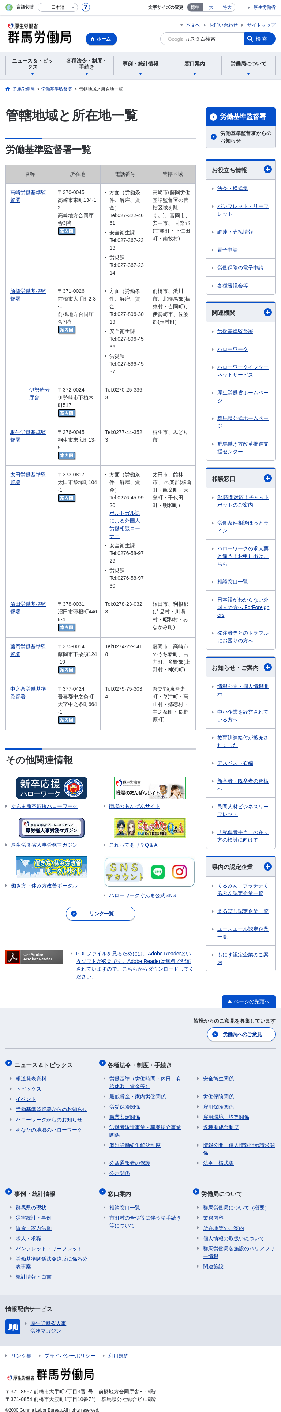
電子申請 (227, 250)
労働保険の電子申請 (240, 268)
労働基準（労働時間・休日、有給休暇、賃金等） (145, 1078)
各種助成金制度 (221, 1123)
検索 (262, 39)
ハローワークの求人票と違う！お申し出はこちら (243, 556)
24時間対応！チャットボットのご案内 (243, 501)
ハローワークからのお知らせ (49, 1115)
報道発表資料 (31, 1074)
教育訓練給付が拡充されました (243, 741)
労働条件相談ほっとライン (243, 526)
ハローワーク (232, 349)
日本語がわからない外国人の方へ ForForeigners (243, 607)
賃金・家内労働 (34, 1220)
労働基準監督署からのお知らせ (245, 137)
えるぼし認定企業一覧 (243, 911)
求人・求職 (28, 1231)
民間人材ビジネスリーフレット (243, 810)
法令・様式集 (232, 188)
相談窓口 (242, 478)
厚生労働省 (265, 7)
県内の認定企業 (242, 866)
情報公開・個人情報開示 (243, 690)
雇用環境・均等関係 (226, 1113)
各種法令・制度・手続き (141, 1062)
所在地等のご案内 (223, 1220)
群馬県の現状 (31, 1200)
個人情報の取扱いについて (234, 1231)
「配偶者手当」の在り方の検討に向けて (243, 836)
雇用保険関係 (218, 1103)
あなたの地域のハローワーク (49, 1126)
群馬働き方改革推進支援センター (243, 447)
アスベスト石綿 (235, 763)
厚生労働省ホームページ (243, 396)
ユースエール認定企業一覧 (243, 933)
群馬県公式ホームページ (243, 422)
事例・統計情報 (36, 1188)
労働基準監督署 (243, 116)
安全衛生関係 (218, 1074)
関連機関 (242, 312)
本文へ (193, 25)
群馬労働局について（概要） (236, 1200)
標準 (195, 7)
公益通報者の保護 (129, 1159)
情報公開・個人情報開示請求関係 (239, 1145)
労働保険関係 (218, 1092)
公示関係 (119, 1169)
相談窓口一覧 (232, 582)
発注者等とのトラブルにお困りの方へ (243, 636)
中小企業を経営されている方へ (243, 715)
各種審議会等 (232, 285)
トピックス (28, 1085)
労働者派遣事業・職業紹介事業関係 (145, 1127)
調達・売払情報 (235, 232)
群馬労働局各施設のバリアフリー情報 (239, 1244)
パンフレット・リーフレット (243, 210)
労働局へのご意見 (242, 1034)
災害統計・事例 (34, 1210)
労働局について (223, 1188)
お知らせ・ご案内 (242, 667)
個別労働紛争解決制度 (135, 1141)
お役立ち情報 (242, 169)
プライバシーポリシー (69, 1348)
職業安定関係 (124, 1113)
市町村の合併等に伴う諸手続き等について (145, 1214)
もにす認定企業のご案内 (243, 958)
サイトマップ (261, 25)
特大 (227, 7)
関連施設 (213, 1259)
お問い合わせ (223, 25)
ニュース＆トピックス (45, 1062)
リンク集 (21, 1348)
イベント (26, 1095)
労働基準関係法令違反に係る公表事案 (51, 1255)
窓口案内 (121, 1188)
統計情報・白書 (34, 1269)
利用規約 (118, 1348)
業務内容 (213, 1210)
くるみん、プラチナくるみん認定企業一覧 (243, 889)
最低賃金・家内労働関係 (137, 1092)
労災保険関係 (124, 1103)
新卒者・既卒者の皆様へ (243, 785)
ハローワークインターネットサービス (243, 371)
